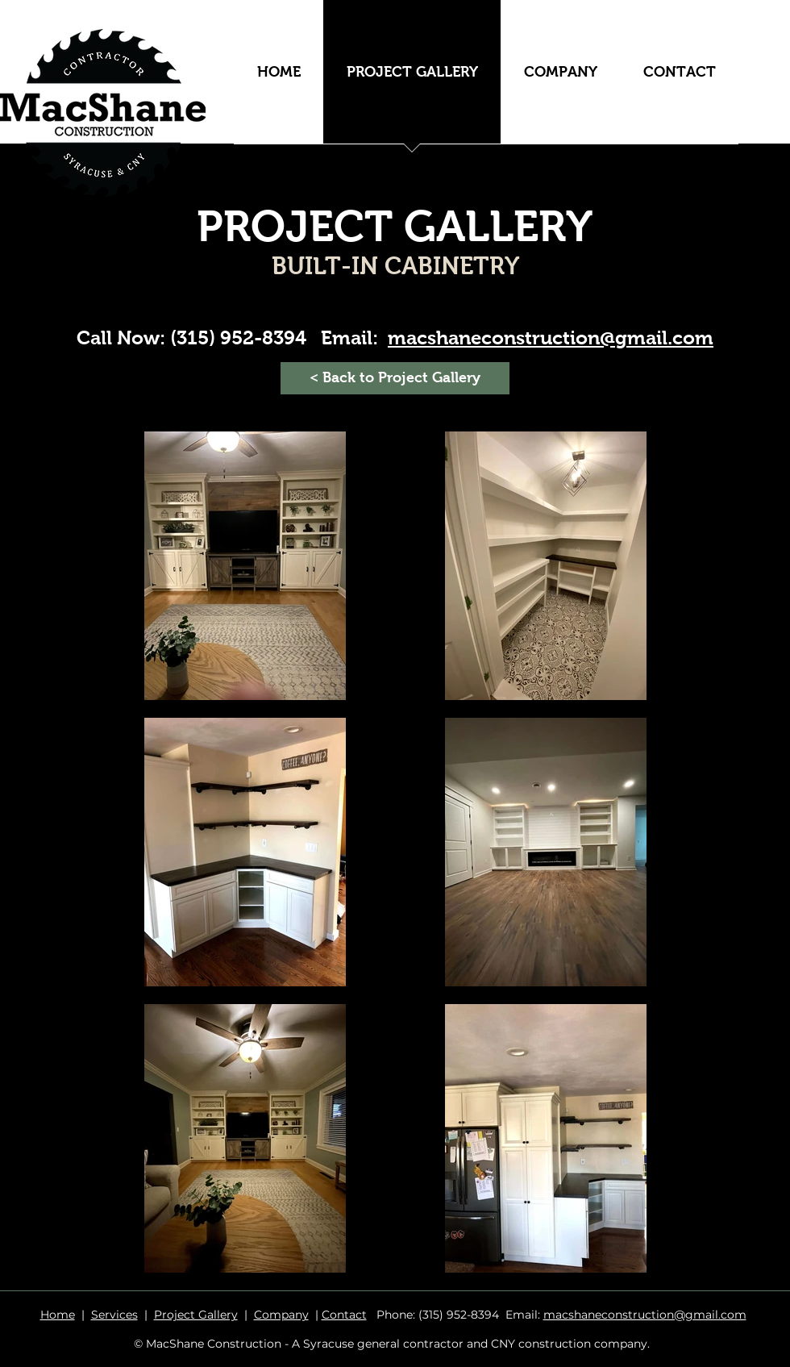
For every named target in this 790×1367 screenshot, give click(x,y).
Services (114, 1314)
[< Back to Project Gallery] (395, 378)
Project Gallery (196, 1314)
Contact (344, 1314)
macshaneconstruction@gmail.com (644, 1314)
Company (281, 1314)
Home (57, 1314)
